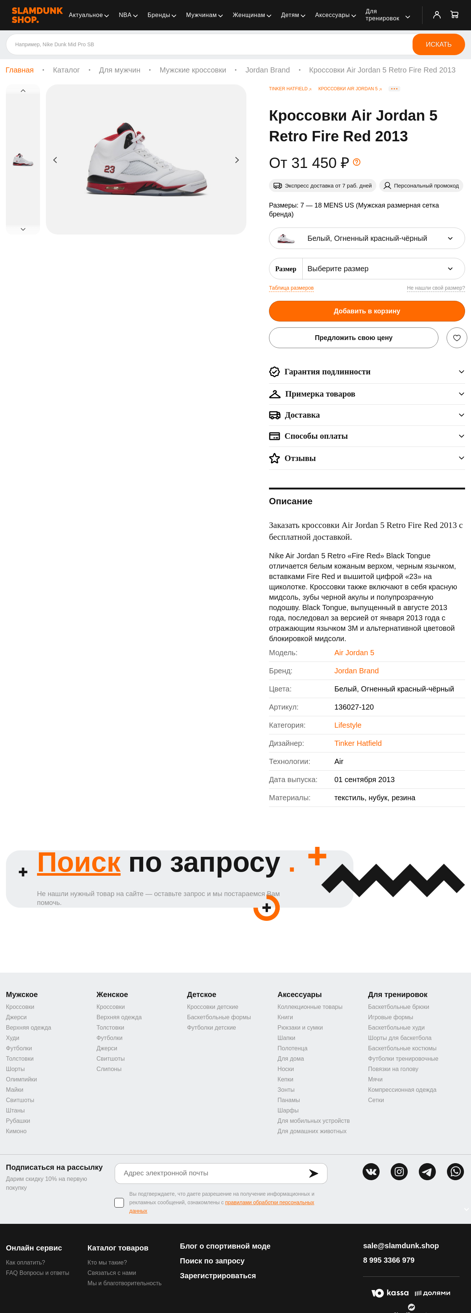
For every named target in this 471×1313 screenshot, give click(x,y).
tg (427, 1172)
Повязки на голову (393, 1070)
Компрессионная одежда (402, 1090)
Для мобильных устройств (313, 1121)
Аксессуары (332, 15)
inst (399, 1172)
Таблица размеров (291, 288)
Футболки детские (211, 1028)
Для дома (290, 1059)
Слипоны (109, 1070)
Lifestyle (347, 725)
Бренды (159, 15)
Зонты (286, 1090)
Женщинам (249, 15)
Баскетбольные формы (219, 1018)
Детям (290, 15)
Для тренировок (382, 14)
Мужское (22, 995)
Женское (112, 995)
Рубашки (18, 1121)
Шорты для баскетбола (400, 1039)
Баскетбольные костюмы (402, 1049)
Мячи (375, 1080)
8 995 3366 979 (388, 1261)
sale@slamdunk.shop (401, 1246)
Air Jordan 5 (354, 653)
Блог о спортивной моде (225, 1247)
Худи (12, 1039)
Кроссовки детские (212, 1007)
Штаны (15, 1111)
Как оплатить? (25, 1263)
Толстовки (20, 1059)
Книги (285, 1018)
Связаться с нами (112, 1273)
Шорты (15, 1070)
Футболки (19, 1049)
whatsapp (455, 1172)
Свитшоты (20, 1101)
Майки (14, 1090)
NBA (125, 15)
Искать (439, 44)
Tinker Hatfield (358, 743)
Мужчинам (201, 15)
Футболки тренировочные (403, 1059)
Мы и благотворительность (125, 1284)
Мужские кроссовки (192, 70)
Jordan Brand (267, 70)
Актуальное (86, 15)
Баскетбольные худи (396, 1028)
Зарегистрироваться (218, 1276)
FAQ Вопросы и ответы (37, 1273)
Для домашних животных (312, 1132)
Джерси (16, 1018)
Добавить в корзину (367, 311)
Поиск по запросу (212, 1262)
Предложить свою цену (354, 337)
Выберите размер (338, 269)
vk (371, 1172)
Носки (285, 1070)
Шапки (286, 1039)
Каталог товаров (118, 1249)
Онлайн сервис (34, 1249)
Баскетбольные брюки (398, 1007)
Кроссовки (20, 1007)
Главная (20, 70)
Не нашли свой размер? (436, 288)
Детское (201, 995)
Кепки (285, 1080)
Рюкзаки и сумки (300, 1028)
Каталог (66, 70)
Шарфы (288, 1111)
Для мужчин (120, 70)
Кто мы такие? (107, 1263)
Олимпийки (21, 1080)
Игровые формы (390, 1018)
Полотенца (292, 1049)
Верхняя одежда (28, 1028)
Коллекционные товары (310, 1007)
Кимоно (16, 1132)
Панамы (288, 1101)
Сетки (376, 1101)
